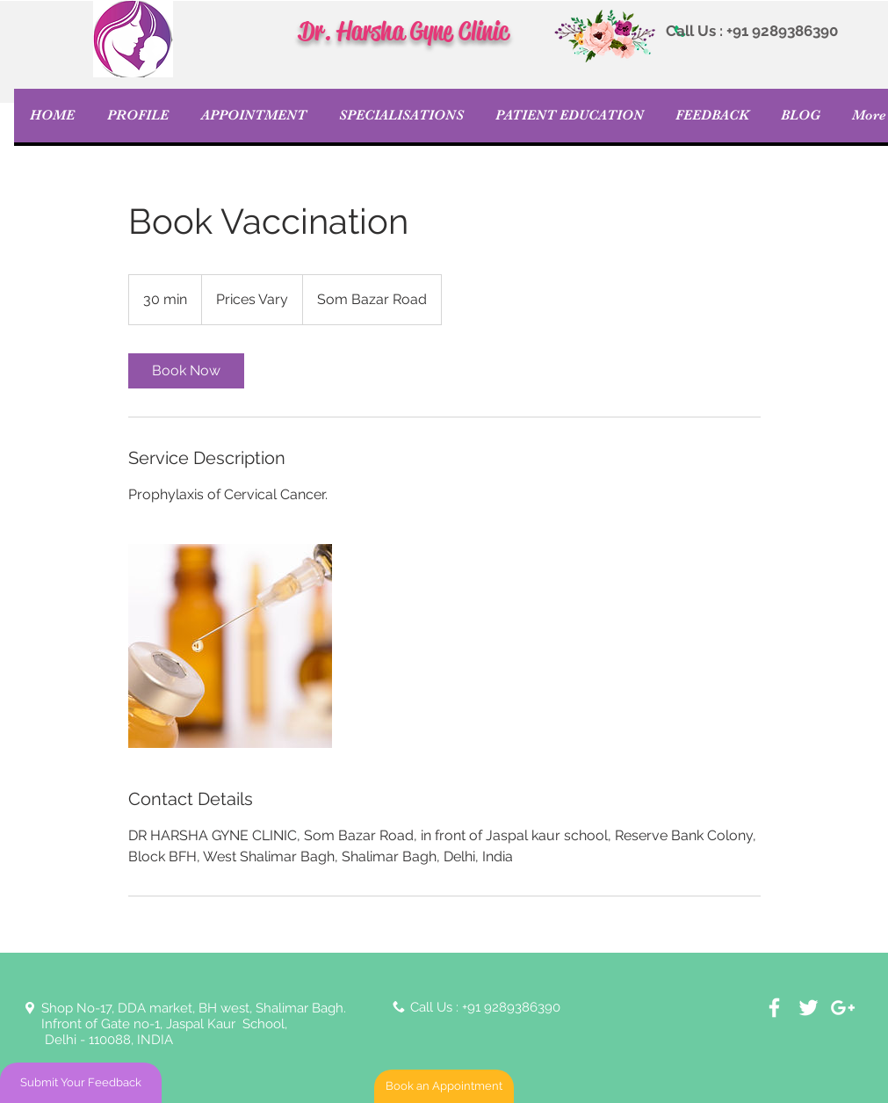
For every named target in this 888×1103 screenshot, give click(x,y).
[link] (186, 370)
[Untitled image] (230, 646)
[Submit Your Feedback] (81, 1083)
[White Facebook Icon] (774, 1007)
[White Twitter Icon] (808, 1007)
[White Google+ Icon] (843, 1007)
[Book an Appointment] (444, 1086)
